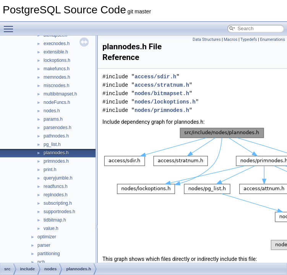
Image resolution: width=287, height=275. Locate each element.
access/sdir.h (155, 76)
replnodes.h (56, 194)
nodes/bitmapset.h (162, 93)
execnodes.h (57, 43)
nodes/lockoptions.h (165, 101)
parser (43, 245)
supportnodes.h (59, 211)
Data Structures (207, 39)
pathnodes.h (56, 136)
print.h (50, 169)
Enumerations (272, 39)
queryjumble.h (58, 178)
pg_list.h (52, 144)
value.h (51, 228)
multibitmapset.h (60, 94)
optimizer (46, 236)
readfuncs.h (56, 186)
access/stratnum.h (162, 85)
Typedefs (248, 39)
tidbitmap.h (55, 220)
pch (41, 262)
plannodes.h (56, 152)
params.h (53, 119)
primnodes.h (56, 161)
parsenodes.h (57, 127)
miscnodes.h (56, 85)
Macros (231, 39)
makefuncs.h (57, 68)
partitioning (48, 253)
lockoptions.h (57, 60)
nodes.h (52, 110)
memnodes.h (57, 77)
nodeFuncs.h (57, 102)
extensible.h (56, 52)
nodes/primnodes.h (162, 110)
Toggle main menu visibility (10, 25)
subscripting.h (58, 203)
